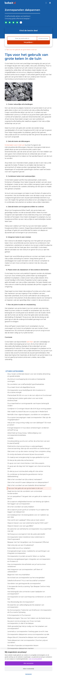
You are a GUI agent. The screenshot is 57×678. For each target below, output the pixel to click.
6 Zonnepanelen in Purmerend (19, 615)
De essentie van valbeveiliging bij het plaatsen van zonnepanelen (25, 606)
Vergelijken (28, 42)
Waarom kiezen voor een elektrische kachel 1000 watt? (27, 523)
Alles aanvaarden (28, 663)
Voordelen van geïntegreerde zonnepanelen (24, 583)
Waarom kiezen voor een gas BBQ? (20, 526)
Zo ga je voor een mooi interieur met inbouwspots (25, 463)
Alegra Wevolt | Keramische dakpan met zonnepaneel (27, 637)
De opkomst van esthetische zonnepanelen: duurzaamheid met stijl (29, 530)
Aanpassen (28, 674)
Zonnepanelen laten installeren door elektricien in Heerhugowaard (26, 538)
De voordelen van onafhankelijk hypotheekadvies (25, 384)
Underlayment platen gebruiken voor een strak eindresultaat (25, 399)
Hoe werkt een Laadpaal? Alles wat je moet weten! (26, 520)
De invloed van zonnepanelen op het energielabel (26, 577)
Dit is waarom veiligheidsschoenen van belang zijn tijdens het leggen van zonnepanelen (28, 503)
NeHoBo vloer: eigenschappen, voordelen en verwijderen (28, 414)
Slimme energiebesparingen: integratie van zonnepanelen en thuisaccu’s (28, 560)
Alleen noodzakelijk (28, 668)
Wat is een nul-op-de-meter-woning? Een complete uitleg (29, 451)
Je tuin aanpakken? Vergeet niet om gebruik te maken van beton (29, 498)
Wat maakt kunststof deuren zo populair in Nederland (27, 411)
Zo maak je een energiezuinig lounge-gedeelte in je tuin (28, 457)
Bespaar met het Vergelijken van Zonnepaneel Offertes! (28, 542)
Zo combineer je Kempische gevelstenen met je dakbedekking (25, 475)
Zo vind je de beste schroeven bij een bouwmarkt (25, 454)
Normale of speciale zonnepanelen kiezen (22, 645)
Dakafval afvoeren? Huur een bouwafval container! (26, 580)
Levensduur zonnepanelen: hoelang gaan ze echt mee (27, 631)
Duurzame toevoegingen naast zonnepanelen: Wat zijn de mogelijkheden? (29, 419)
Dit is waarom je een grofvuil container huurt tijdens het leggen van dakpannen (28, 511)
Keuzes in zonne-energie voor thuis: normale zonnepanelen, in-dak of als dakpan (23, 622)
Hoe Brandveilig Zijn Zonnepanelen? (20, 602)
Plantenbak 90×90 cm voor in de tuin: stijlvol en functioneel (29, 395)
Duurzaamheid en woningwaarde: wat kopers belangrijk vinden (28, 405)
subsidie (10, 438)
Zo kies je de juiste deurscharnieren (20, 460)
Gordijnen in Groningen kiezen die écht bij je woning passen (29, 409)
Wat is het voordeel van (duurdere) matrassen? (24, 479)
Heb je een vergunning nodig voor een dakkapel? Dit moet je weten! (29, 424)
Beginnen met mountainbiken (18, 575)
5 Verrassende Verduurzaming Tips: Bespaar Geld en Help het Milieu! (28, 588)
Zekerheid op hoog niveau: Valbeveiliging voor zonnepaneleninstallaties (24, 434)
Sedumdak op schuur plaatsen (18, 548)
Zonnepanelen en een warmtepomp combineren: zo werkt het (29, 598)
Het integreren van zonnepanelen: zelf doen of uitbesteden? (24, 571)
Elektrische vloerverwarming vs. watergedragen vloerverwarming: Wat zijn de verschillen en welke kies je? (28, 447)
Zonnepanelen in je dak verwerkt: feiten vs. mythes (26, 556)
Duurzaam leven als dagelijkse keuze (21, 387)
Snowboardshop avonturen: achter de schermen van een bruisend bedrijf (28, 442)
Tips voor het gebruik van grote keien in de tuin (25, 488)
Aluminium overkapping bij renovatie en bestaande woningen (26, 380)
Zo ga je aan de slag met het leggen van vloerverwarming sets (28, 467)
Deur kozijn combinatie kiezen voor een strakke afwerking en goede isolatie (28, 375)
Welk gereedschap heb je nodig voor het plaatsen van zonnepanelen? (27, 627)
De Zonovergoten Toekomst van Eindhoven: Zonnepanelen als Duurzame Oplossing (29, 611)
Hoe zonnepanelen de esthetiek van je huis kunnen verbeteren (26, 565)
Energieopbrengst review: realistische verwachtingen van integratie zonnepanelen (28, 552)
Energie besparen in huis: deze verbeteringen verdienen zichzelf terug (28, 429)
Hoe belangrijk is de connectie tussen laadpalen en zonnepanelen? (26, 593)
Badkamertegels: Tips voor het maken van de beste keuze (28, 618)
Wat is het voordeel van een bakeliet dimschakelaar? (26, 485)
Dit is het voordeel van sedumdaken (20, 507)
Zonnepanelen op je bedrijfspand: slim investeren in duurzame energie (26, 391)
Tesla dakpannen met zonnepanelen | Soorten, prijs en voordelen (27, 641)
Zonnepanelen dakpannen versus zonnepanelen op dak (28, 634)
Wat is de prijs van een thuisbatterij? (20, 545)
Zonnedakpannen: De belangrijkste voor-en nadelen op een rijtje (28, 516)
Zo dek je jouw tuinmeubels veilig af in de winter (25, 471)
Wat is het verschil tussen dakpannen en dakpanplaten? (28, 482)
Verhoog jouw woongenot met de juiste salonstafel (26, 534)
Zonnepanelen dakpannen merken (20, 648)
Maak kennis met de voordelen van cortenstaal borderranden (24, 492)
